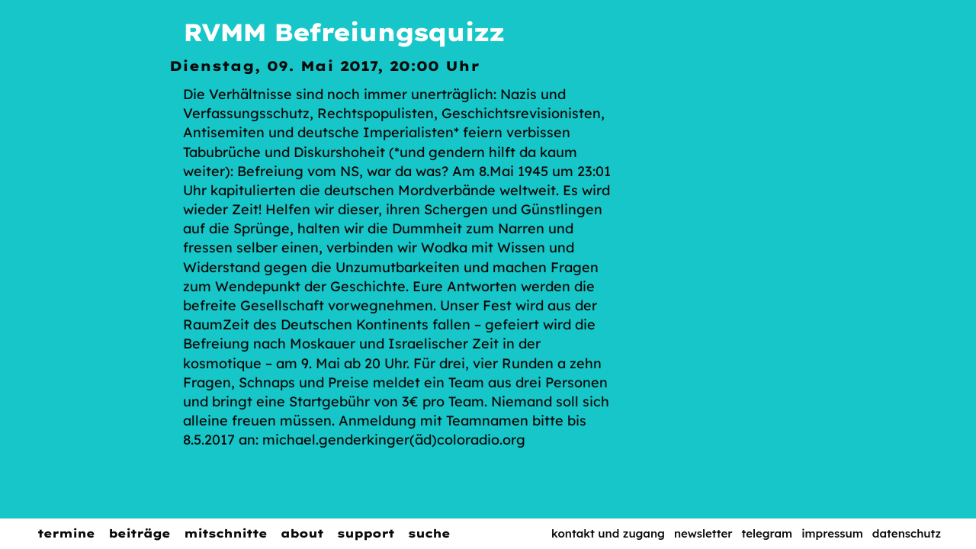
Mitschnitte (225, 533)
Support (365, 533)
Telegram (767, 533)
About (302, 533)
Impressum (832, 533)
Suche (429, 533)
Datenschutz (906, 533)
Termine (66, 533)
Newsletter (703, 533)
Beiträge (139, 533)
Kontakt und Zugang (608, 533)
